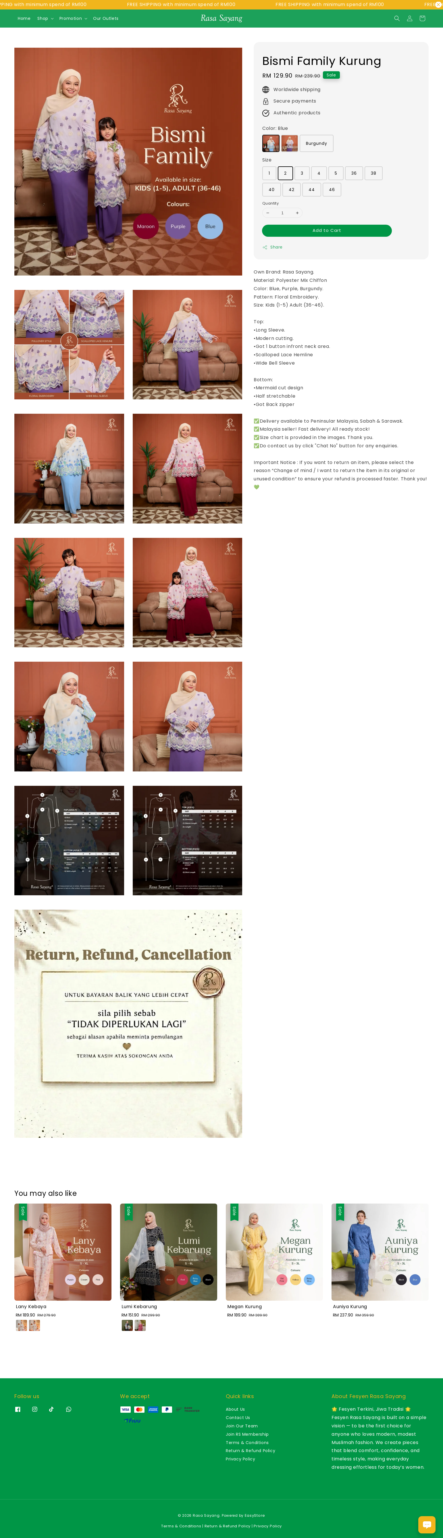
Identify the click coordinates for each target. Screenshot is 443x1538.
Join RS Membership (247, 1434)
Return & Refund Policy (250, 1451)
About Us (235, 1409)
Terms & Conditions (247, 1442)
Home (24, 18)
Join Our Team (242, 1426)
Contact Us (238, 1417)
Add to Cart (327, 230)
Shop (42, 18)
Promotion (70, 18)
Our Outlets (106, 18)
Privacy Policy (240, 1459)
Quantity (270, 203)
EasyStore (255, 1515)
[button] (397, 18)
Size (266, 160)
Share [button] (272, 247)
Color (275, 128)
